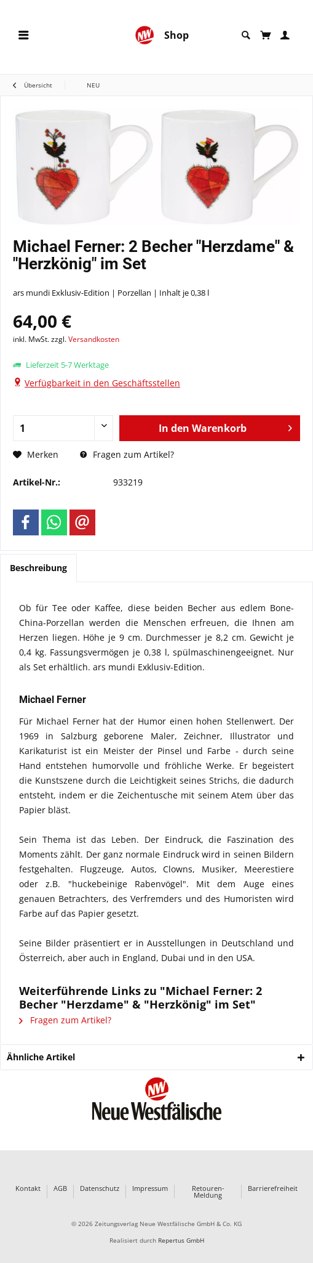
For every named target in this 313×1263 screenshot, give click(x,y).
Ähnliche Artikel (41, 1057)
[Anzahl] (63, 428)
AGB (60, 1189)
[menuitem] (23, 35)
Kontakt (28, 1189)
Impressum (150, 1189)
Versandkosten (93, 339)
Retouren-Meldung (208, 1191)
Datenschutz (99, 1189)
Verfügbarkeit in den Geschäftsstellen (102, 383)
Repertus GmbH (181, 1241)
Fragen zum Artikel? (127, 454)
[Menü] (23, 35)
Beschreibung (38, 568)
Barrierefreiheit (273, 1189)
